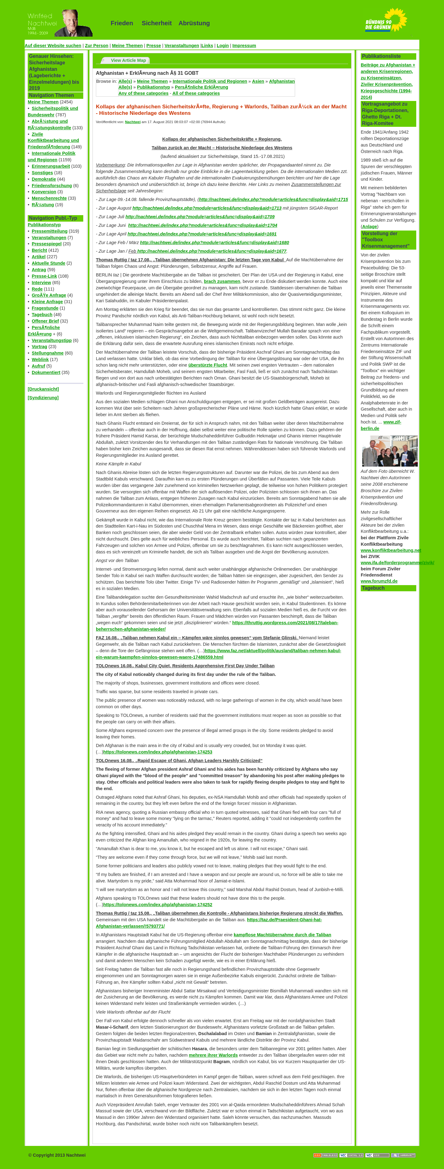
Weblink (40, 359)
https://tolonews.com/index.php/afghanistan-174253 (157, 751)
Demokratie (44, 179)
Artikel (39, 256)
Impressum (244, 45)
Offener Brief (45, 321)
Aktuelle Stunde (48, 263)
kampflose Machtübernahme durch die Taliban (282, 934)
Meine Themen (127, 45)
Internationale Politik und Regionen (210, 81)
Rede (37, 289)
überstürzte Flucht (207, 365)
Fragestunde (45, 308)
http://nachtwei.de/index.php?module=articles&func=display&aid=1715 (273, 199)
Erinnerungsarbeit (51, 166)
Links (207, 45)
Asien (258, 81)
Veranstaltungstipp (52, 340)
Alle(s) (125, 81)
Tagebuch (42, 314)
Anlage (369, 226)
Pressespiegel (47, 243)
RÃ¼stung (43, 204)
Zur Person (96, 45)
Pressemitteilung (50, 231)
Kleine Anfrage (47, 301)
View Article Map (128, 60)
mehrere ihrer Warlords (213, 1055)
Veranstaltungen (182, 45)
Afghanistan (282, 81)
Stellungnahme (48, 353)
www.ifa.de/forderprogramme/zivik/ (397, 562)
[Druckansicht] (43, 389)
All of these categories (196, 93)
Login (223, 45)
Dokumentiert (46, 372)
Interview (41, 282)
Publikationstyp (44, 224)
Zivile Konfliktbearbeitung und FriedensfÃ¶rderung (53, 141)
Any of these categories (143, 93)
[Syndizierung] (43, 397)
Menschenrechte (49, 198)
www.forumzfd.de (379, 581)
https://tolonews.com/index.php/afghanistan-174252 (157, 904)
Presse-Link (44, 276)
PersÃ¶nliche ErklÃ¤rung (201, 87)
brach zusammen (222, 281)
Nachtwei (133, 122)
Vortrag (39, 346)
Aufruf (38, 366)
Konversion (44, 191)
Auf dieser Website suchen (53, 45)
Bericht (39, 250)
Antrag (39, 269)
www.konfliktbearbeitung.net (391, 550)
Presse (153, 45)
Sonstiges (42, 172)
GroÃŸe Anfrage (49, 295)
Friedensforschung (52, 185)
